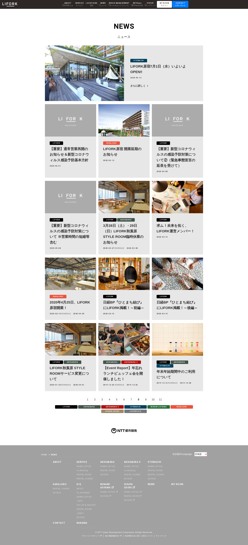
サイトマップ (161, 536)
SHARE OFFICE (84, 466)
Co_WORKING (83, 492)
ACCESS (104, 474)
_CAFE (80, 501)
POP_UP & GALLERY (86, 505)
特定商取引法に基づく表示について (139, 536)
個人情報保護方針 (112, 536)
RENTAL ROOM (84, 474)
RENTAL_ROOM (84, 509)
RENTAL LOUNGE (85, 478)
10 (153, 399)
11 (160, 399)
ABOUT (80, 488)
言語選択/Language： (183, 454)
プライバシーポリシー (90, 536)
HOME (44, 454)
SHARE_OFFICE (84, 496)
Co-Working (82, 470)
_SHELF (80, 513)
